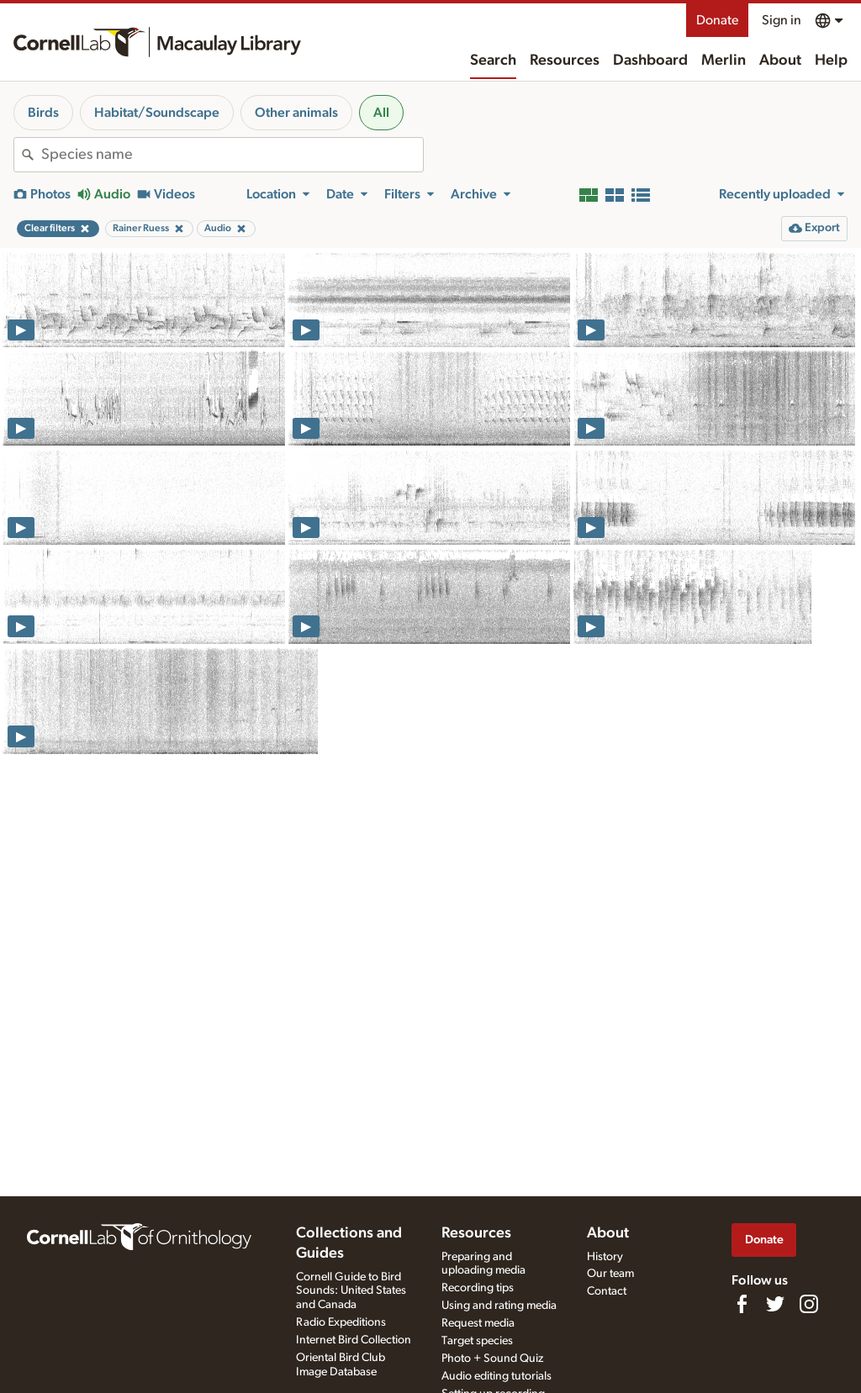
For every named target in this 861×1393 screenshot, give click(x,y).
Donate (717, 20)
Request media (478, 1323)
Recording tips (477, 1288)
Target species (477, 1341)
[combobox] (232, 154)
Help (831, 60)
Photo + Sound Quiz (492, 1358)
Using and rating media (499, 1305)
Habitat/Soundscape (156, 112)
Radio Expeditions (341, 1322)
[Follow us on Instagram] (809, 1304)
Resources (565, 60)
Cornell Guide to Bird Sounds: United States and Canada (351, 1291)
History (605, 1257)
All (381, 112)
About (780, 60)
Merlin (723, 60)
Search (493, 60)
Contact (606, 1291)
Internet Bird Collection (353, 1340)
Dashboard (650, 60)
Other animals (296, 112)
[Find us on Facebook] (742, 1304)
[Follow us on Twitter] (775, 1304)
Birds (43, 112)
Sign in (781, 20)
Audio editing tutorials (496, 1376)
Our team (610, 1274)
